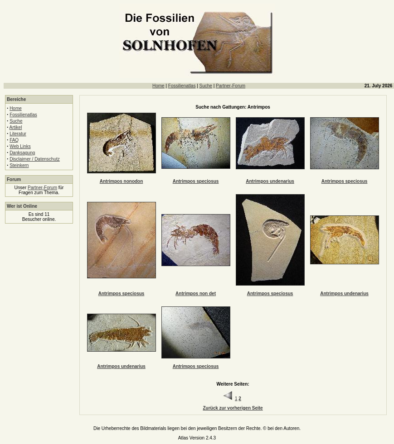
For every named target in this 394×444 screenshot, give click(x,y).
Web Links (20, 146)
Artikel (16, 127)
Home (158, 85)
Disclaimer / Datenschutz (35, 159)
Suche (205, 85)
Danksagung (22, 152)
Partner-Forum (230, 85)
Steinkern (19, 165)
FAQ (14, 140)
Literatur (18, 133)
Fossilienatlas (182, 85)
